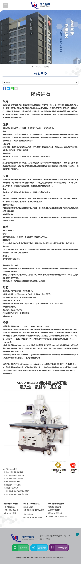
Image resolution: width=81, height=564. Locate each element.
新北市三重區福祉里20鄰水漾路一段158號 (55, 536)
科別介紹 (38, 67)
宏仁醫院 (40, 5)
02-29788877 (45, 539)
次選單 (40, 83)
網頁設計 (49, 558)
